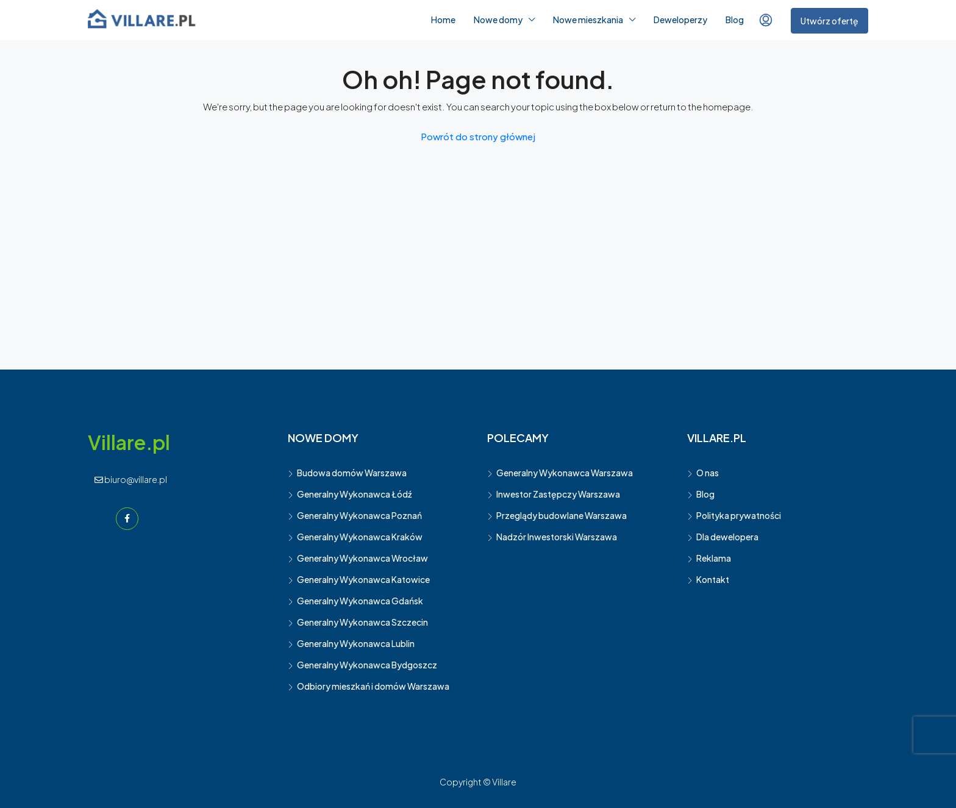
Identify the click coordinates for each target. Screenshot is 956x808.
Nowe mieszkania (588, 19)
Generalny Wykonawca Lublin (356, 643)
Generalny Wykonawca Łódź (354, 493)
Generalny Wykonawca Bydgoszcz (367, 664)
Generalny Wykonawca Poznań (359, 515)
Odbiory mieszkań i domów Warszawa (373, 686)
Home (443, 19)
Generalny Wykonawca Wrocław (362, 557)
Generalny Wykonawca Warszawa (564, 472)
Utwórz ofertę (829, 20)
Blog (735, 19)
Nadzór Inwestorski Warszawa (556, 536)
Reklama (713, 557)
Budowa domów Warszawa (352, 472)
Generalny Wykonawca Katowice (363, 579)
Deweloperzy (680, 19)
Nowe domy (498, 19)
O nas (707, 472)
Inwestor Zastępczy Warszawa (558, 493)
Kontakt (712, 579)
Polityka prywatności (738, 515)
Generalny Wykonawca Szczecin (362, 622)
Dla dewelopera (727, 536)
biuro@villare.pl (131, 479)
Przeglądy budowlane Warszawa (561, 515)
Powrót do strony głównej (478, 136)
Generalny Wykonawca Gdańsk (360, 600)
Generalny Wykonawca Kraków (360, 536)
